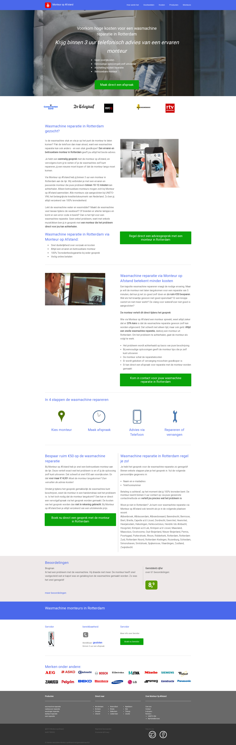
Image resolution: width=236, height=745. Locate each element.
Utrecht (97, 714)
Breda (112, 709)
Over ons (148, 706)
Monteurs (187, 5)
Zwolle (127, 714)
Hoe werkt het (133, 5)
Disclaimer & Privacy (102, 732)
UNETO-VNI (152, 716)
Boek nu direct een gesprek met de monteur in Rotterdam (80, 519)
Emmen (97, 711)
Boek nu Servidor (131, 641)
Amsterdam (99, 706)
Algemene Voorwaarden (103, 729)
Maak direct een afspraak (117, 85)
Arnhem (98, 709)
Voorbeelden (148, 5)
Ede (126, 709)
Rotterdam (113, 711)
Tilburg (127, 711)
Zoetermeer (114, 714)
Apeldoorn (128, 706)
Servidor (49, 626)
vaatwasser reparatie (52, 709)
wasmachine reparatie (53, 706)
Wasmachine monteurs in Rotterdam (75, 608)
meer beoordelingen (55, 592)
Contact (148, 709)
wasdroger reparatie (52, 711)
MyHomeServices (154, 718)
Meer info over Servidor (129, 633)
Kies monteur (61, 430)
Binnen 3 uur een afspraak (93, 646)
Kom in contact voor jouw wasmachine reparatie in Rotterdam (155, 379)
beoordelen (56, 742)
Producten (173, 5)
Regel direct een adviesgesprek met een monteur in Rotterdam (155, 237)
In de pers (148, 711)
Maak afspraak (99, 430)
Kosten (162, 5)
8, (151, 585)
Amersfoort (114, 706)
